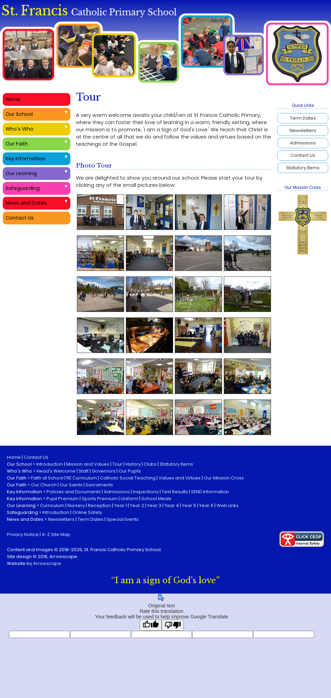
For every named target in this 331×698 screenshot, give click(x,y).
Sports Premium (100, 498)
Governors (104, 471)
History (133, 464)
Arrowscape (47, 563)
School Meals (156, 498)
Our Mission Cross (224, 478)
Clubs (150, 464)
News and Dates (26, 203)
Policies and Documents (74, 491)
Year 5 (189, 505)
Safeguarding (23, 188)
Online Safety (87, 512)
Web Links (228, 505)
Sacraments (99, 485)
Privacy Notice (23, 534)
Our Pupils (130, 471)
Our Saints (71, 485)
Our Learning (21, 173)
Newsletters (303, 130)
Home (13, 99)
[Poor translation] (173, 625)
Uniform (129, 498)
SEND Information (210, 491)
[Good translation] (151, 625)
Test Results (175, 491)
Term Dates (303, 118)
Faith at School (47, 478)
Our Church (44, 485)
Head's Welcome (56, 471)
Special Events (123, 519)
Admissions (303, 143)
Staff (84, 471)
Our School (19, 114)
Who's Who (19, 128)
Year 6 (206, 505)
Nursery (76, 505)
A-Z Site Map (56, 534)
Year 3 (154, 505)
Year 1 (120, 505)
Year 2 (137, 505)
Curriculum (52, 505)
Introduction (49, 464)
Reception (99, 505)
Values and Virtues (180, 478)
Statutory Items (303, 167)
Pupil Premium (63, 498)
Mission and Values (87, 464)
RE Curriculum (82, 478)
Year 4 (171, 505)
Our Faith (17, 143)
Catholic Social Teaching (128, 478)
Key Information (25, 158)
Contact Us (303, 155)
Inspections (146, 491)
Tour (117, 464)
